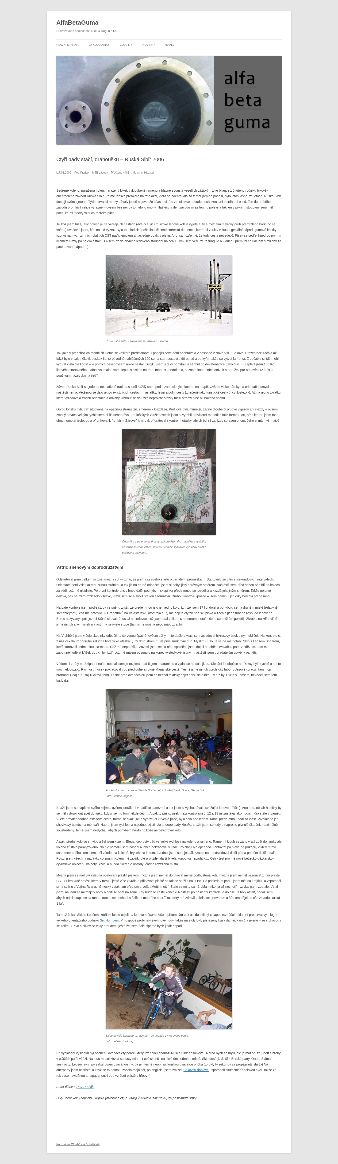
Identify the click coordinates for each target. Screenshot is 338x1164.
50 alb (170, 44)
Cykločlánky (99, 44)
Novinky (148, 44)
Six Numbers (109, 920)
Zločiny (126, 44)
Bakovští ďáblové (196, 1070)
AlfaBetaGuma (77, 22)
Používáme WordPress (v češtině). (78, 1144)
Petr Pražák (85, 1087)
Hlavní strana (67, 44)
